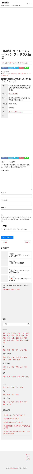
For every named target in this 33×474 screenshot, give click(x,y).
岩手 (17, 350)
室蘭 (12, 335)
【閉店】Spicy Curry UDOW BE (13, 422)
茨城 (14, 359)
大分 (8, 402)
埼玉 (8, 357)
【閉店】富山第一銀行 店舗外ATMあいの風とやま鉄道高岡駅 (16, 432)
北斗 (18, 333)
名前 (3, 192)
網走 (21, 340)
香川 (12, 394)
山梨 (12, 357)
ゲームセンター (7, 73)
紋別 (17, 340)
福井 (25, 367)
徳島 (4, 394)
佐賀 (4, 402)
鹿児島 (9, 404)
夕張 (8, 335)
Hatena (16, 67)
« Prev (5, 242)
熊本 (21, 402)
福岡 (25, 402)
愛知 (12, 73)
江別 (21, 338)
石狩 (8, 340)
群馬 (9, 359)
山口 (4, 387)
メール (4, 200)
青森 (4, 350)
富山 (8, 367)
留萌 (25, 338)
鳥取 (21, 387)
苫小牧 (26, 340)
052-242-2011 (13, 94)
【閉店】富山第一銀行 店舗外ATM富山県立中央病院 (16, 427)
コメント (5, 170)
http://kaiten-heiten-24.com (11, 289)
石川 (21, 367)
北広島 (13, 333)
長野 (18, 359)
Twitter (10, 67)
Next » (27, 242)
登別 (4, 340)
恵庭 (4, 338)
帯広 (27, 335)
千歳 (27, 333)
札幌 (12, 338)
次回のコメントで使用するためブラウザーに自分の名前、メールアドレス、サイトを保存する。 (16, 219)
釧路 (4, 343)
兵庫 (8, 376)
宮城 (25, 350)
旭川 (8, 338)
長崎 (4, 404)
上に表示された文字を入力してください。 (14, 229)
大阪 (18, 376)
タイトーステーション (16, 112)
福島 (12, 350)
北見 (22, 333)
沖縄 (17, 402)
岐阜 (12, 367)
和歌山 (13, 376)
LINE (26, 67)
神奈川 (5, 359)
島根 (12, 387)
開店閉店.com (13, 468)
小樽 (22, 335)
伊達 (4, 333)
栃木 (25, 357)
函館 (8, 333)
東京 (21, 357)
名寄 (4, 335)
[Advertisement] (16, 28)
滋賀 (22, 376)
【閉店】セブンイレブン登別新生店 (14, 415)
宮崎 (12, 402)
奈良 (27, 376)
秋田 (8, 350)
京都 (4, 376)
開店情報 (5, 75)
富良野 (18, 335)
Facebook (4, 67)
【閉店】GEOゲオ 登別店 (11, 419)
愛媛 (8, 394)
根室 (17, 338)
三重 (4, 367)
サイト (3, 207)
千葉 (4, 357)
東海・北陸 (17, 73)
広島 (17, 387)
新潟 (17, 357)
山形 (21, 350)
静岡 (4, 369)
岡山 (8, 387)
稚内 (12, 340)
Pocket (21, 67)
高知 (17, 394)
